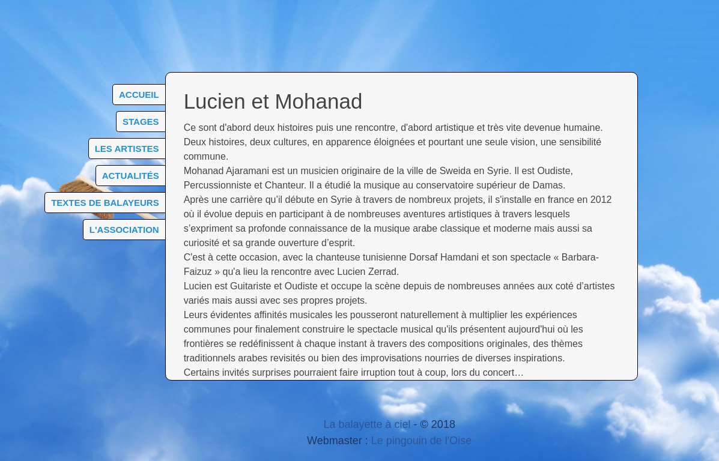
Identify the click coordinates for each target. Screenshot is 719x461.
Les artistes (127, 148)
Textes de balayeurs (105, 202)
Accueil (139, 94)
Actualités (130, 175)
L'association (124, 229)
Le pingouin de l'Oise (421, 441)
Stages (141, 121)
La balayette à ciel (366, 424)
